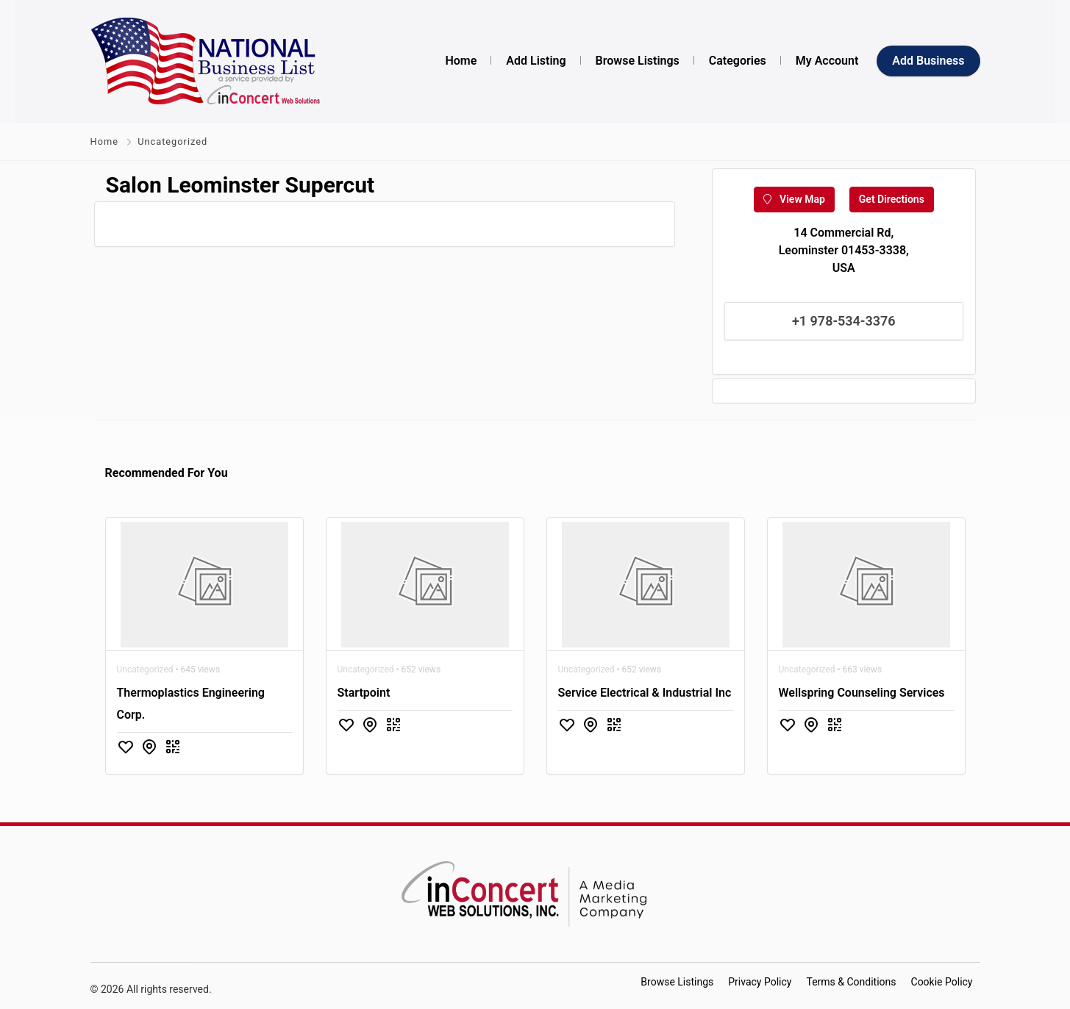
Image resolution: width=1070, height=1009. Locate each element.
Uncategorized (172, 141)
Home (104, 141)
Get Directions (891, 199)
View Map (794, 199)
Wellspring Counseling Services (862, 693)
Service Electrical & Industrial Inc (645, 693)
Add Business (928, 61)
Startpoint (364, 693)
